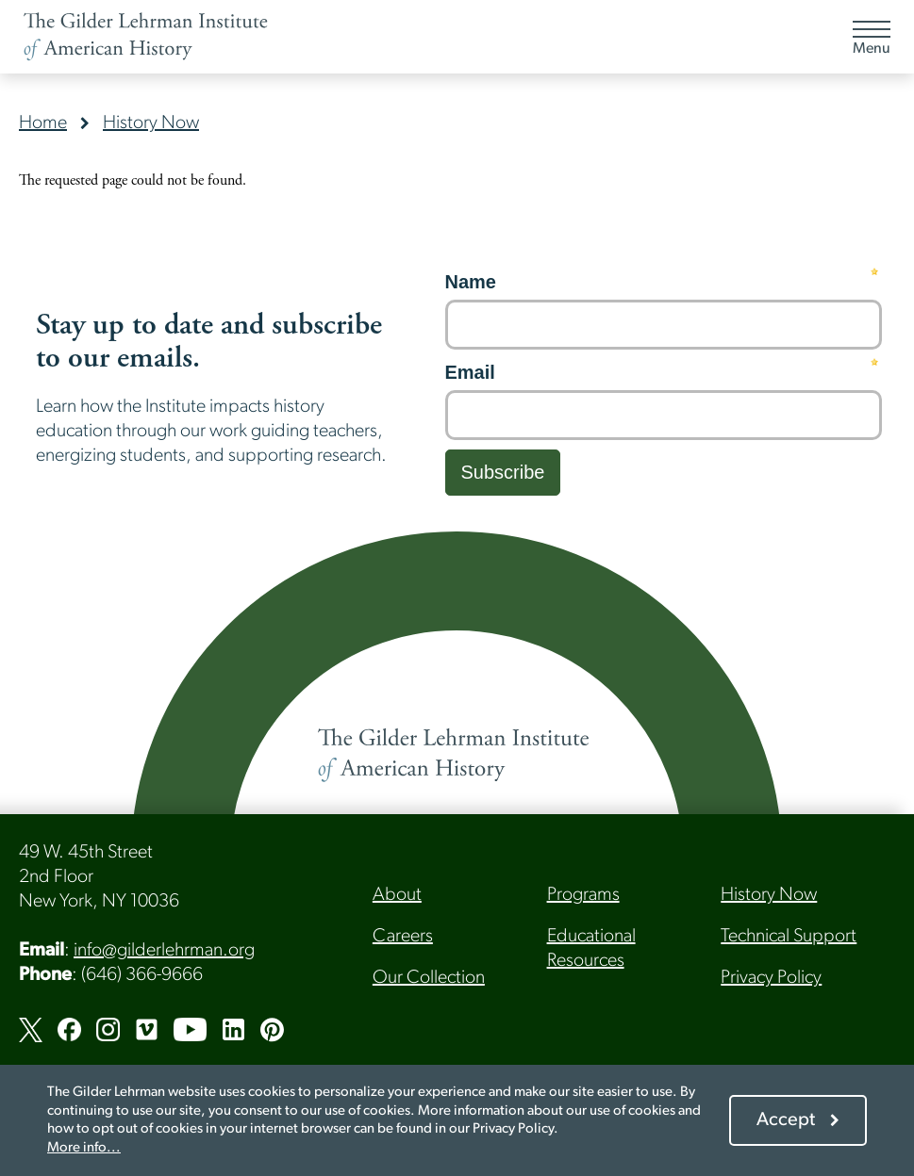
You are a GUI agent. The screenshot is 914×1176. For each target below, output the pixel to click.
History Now (151, 123)
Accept (785, 1120)
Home (43, 123)
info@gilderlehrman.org (164, 950)
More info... (84, 1148)
